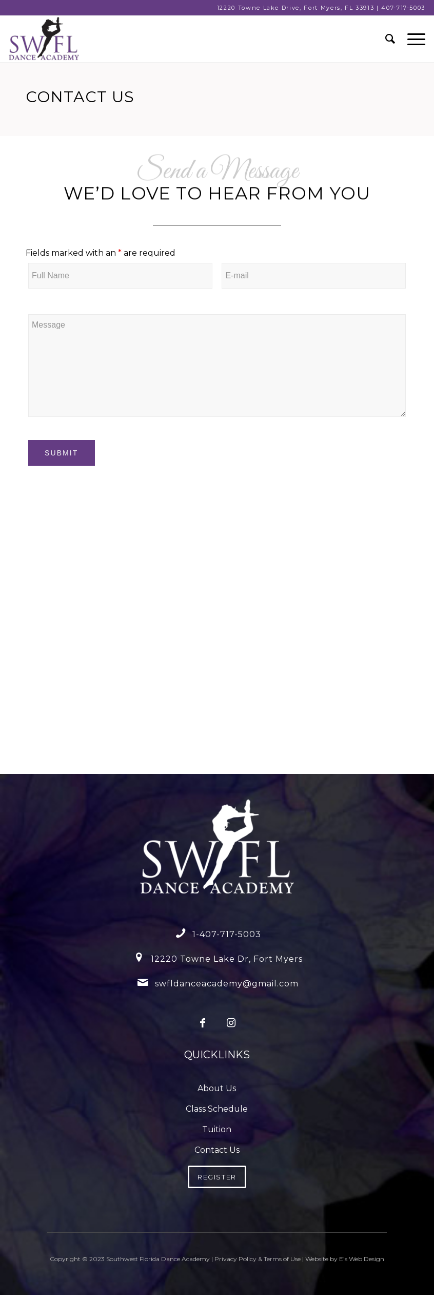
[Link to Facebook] (203, 1022)
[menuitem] (386, 39)
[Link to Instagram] (231, 1022)
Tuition (216, 1129)
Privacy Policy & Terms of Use (257, 1259)
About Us (217, 1088)
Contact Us (217, 1150)
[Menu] (411, 39)
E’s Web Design (361, 1259)
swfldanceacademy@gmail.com (227, 983)
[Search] (386, 39)
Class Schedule (217, 1109)
